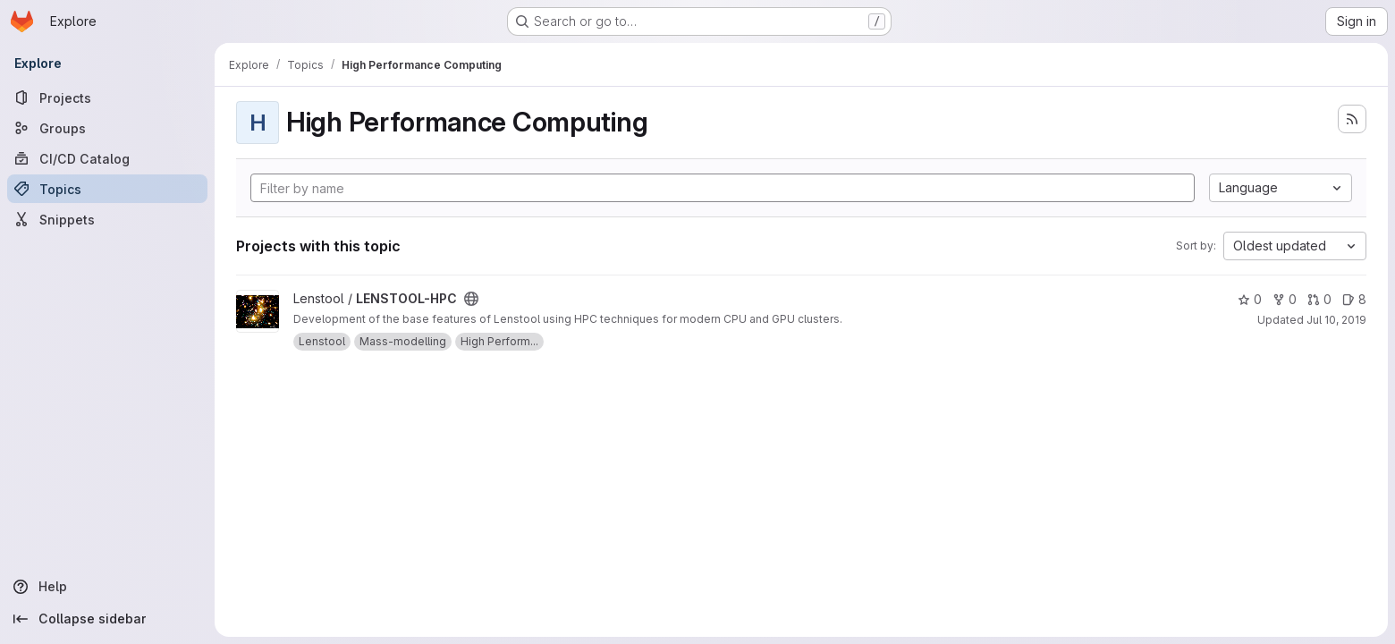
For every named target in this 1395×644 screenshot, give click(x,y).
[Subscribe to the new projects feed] (1352, 119)
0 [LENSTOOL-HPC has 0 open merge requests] (1319, 299)
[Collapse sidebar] (107, 619)
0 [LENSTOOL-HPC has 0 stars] (1250, 299)
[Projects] (107, 97)
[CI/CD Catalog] (107, 158)
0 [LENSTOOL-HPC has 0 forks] (1284, 299)
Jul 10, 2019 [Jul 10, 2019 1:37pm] (1336, 319)
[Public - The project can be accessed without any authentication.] (471, 299)
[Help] (107, 586)
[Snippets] (107, 219)
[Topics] (107, 188)
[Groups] (107, 128)
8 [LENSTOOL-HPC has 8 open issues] (1354, 299)
